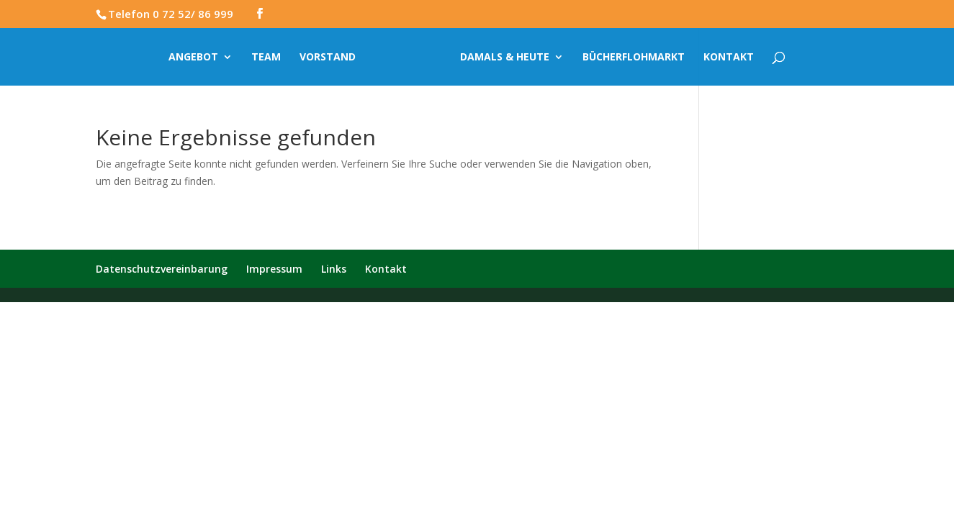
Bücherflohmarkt (633, 57)
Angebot (193, 57)
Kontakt (728, 57)
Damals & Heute (504, 57)
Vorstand (328, 57)
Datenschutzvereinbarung (162, 269)
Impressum (274, 269)
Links (333, 269)
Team (266, 57)
